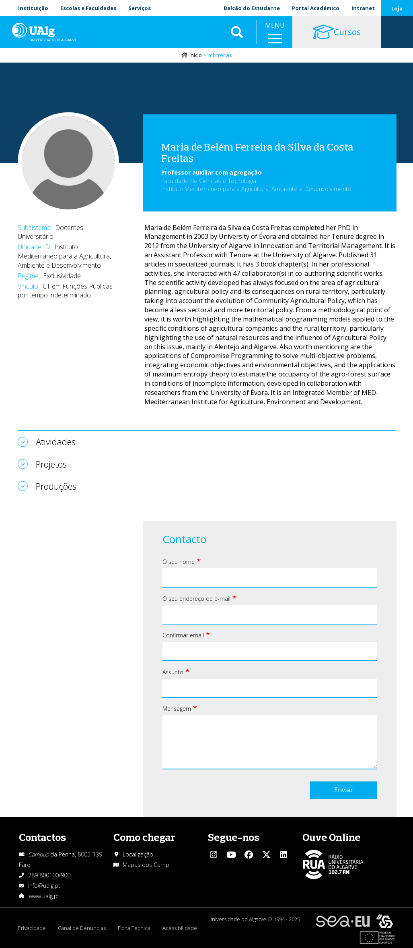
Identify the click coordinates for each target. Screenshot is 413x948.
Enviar (343, 789)
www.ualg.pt (44, 896)
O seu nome (178, 562)
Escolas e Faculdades (88, 8)
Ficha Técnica (134, 928)
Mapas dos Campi (147, 865)
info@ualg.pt (44, 885)
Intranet (363, 8)
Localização (138, 854)
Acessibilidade (179, 928)
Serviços (139, 8)
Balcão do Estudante (252, 8)
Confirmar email (183, 635)
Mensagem (176, 708)
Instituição (33, 8)
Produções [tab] (56, 486)
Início (195, 55)
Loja (397, 8)
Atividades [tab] (56, 441)
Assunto (172, 672)
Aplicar (237, 32)
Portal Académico (315, 8)
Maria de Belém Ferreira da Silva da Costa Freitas (257, 152)
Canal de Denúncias (82, 928)
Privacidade (32, 928)
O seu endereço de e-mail (196, 598)
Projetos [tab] (51, 464)
